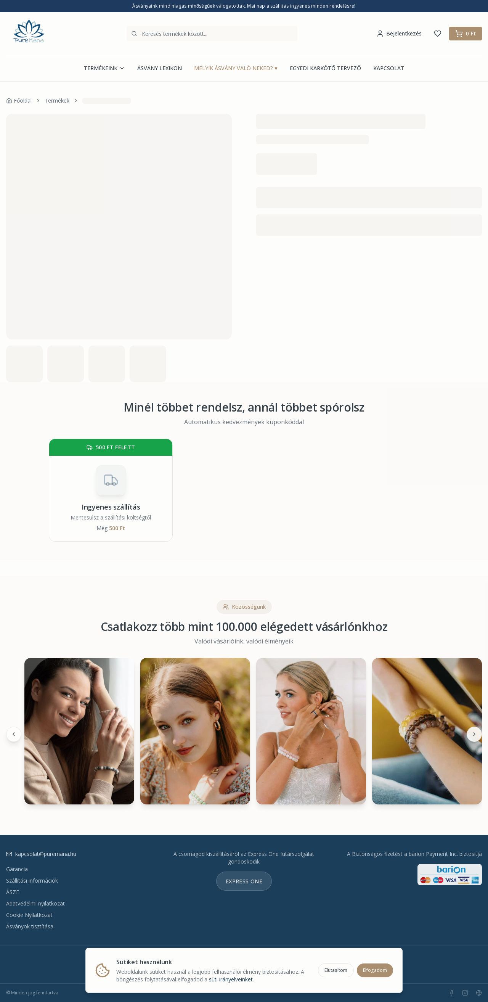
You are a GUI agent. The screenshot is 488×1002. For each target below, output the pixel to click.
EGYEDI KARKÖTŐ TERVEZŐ (325, 68)
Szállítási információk (32, 880)
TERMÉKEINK (104, 68)
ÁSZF (12, 892)
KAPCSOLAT (388, 68)
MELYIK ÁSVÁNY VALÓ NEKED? (236, 68)
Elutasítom (335, 970)
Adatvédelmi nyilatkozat (35, 903)
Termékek (57, 100)
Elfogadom (375, 970)
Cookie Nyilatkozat (29, 914)
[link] (106, 101)
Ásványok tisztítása (29, 926)
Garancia (17, 869)
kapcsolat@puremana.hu (41, 853)
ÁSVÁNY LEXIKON (159, 68)
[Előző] (13, 734)
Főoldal (19, 100)
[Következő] (474, 734)
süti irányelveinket (231, 979)
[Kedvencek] (437, 33)
